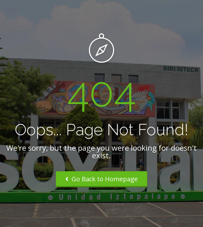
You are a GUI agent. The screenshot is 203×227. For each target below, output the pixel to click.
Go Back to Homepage (101, 179)
